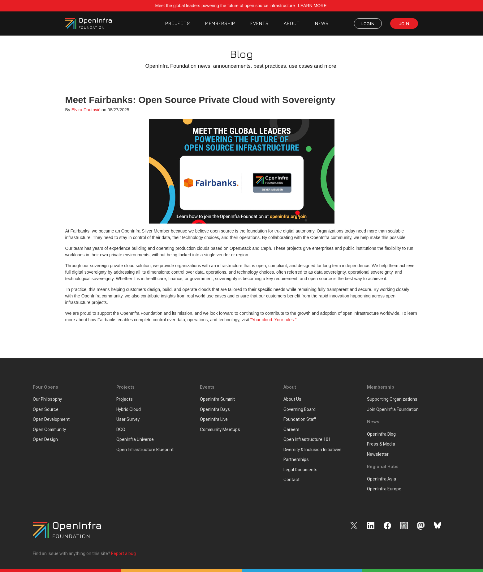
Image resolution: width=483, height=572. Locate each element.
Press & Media (381, 444)
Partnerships (296, 459)
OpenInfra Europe (384, 489)
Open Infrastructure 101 (307, 439)
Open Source (45, 409)
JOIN (404, 23)
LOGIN (367, 23)
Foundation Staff (299, 419)
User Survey (128, 419)
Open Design (45, 439)
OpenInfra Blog (381, 434)
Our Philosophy (47, 399)
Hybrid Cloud (128, 409)
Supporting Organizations (392, 399)
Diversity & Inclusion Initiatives (312, 449)
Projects (124, 399)
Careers (291, 429)
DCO (120, 429)
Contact (291, 479)
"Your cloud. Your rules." (273, 319)
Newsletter (378, 454)
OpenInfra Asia (381, 478)
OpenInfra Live (214, 419)
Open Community (49, 429)
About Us (292, 399)
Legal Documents (300, 469)
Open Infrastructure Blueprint (145, 449)
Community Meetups (220, 429)
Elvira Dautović (85, 109)
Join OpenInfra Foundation (393, 409)
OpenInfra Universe (135, 439)
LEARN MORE (313, 5)
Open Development (51, 419)
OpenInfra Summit (217, 399)
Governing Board (299, 409)
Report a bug (123, 553)
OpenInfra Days (215, 409)
